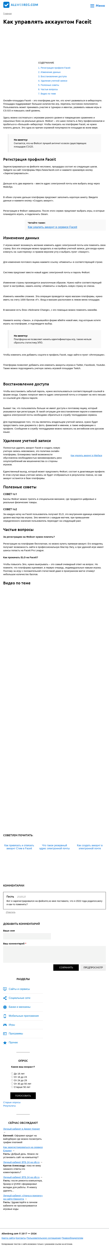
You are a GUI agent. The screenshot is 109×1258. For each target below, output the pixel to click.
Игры (12, 1024)
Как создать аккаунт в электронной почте (90, 847)
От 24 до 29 (20, 1080)
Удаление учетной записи (54, 80)
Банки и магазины (19, 1006)
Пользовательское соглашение (44, 1238)
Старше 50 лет (22, 1087)
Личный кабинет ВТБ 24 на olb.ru (21, 1162)
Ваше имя (9, 930)
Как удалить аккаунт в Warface (86, 455)
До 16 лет (19, 1073)
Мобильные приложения (24, 1015)
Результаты (9, 1105)
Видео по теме (48, 93)
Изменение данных (51, 72)
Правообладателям (72, 1238)
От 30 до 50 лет (22, 1083)
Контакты (21, 1238)
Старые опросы (12, 1102)
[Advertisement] (43, 44)
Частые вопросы (49, 89)
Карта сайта (8, 1238)
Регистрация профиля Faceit (55, 68)
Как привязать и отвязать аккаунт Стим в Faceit (19, 847)
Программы (16, 1033)
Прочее (13, 1042)
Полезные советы (50, 85)
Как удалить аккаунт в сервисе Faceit (52, 227)
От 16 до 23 (20, 1077)
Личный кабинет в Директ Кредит (21, 1128)
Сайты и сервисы (19, 989)
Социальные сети (19, 997)
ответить (10, 912)
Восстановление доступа (54, 76)
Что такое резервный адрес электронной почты (54, 847)
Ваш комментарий (14, 943)
